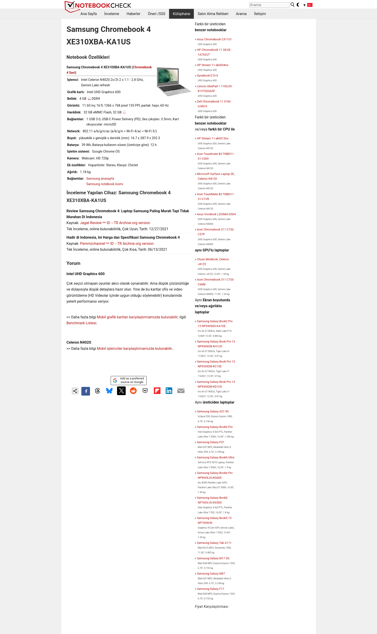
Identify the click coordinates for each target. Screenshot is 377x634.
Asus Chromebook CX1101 (214, 39)
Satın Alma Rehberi (213, 14)
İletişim (260, 14)
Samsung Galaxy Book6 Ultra (215, 457)
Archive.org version (134, 223)
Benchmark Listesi (81, 323)
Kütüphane (181, 14)
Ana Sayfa (88, 14)
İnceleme (111, 14)
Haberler (133, 14)
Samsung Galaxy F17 (210, 589)
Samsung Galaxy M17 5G (213, 558)
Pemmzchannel (92, 243)
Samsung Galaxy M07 (211, 573)
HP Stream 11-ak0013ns (212, 138)
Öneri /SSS (156, 14)
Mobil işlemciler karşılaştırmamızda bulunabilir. (135, 348)
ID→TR (112, 223)
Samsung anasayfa (100, 179)
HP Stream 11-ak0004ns (212, 65)
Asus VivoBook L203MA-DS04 (216, 214)
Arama (241, 14)
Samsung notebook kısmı (104, 184)
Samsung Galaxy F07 (210, 442)
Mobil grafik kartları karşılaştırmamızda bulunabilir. (138, 317)
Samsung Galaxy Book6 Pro (215, 427)
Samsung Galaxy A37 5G (213, 411)
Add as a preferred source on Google (128, 380)
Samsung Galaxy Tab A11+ (214, 543)
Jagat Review (91, 223)
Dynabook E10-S (207, 75)
